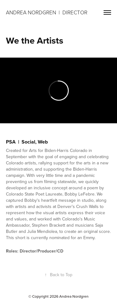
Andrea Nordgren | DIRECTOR (47, 12)
